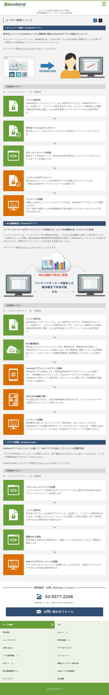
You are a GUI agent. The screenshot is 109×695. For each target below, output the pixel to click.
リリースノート (63, 656)
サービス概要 (8, 625)
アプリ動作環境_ (11, 656)
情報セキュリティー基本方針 (68, 663)
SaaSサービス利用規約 (65, 671)
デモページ (27, 48)
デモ (59, 625)
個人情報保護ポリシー (11, 671)
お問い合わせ (8, 648)
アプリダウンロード (64, 648)
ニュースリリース (9, 640)
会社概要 (60, 679)
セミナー (62, 632)
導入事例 (6, 632)
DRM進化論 (63, 640)
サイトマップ (8, 679)
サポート (8, 663)
